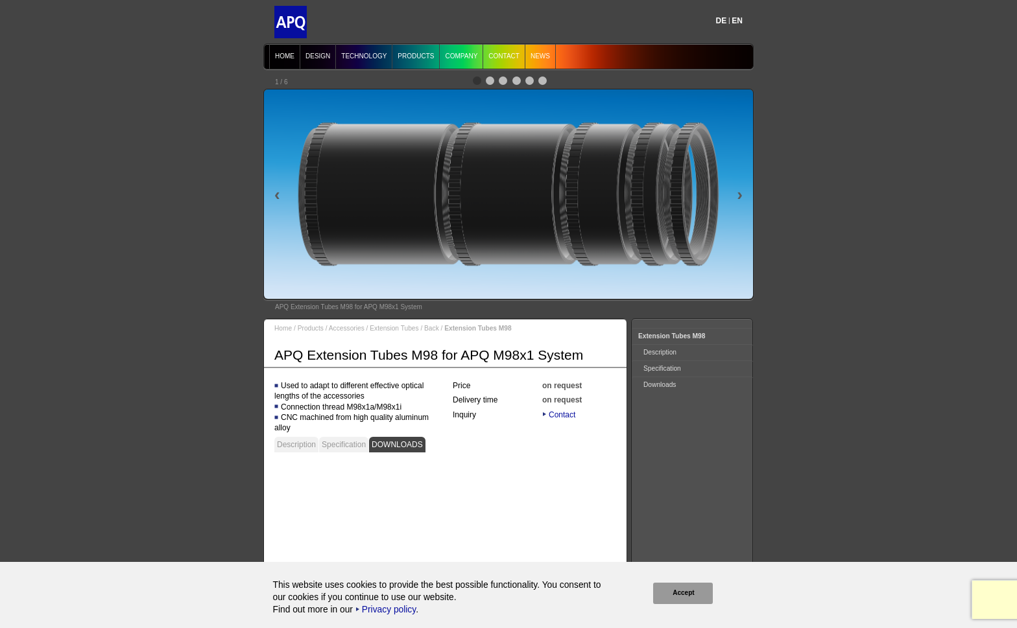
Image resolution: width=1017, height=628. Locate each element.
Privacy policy (389, 609)
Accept (683, 592)
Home (284, 56)
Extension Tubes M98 (671, 336)
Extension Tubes (394, 328)
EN (737, 20)
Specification (344, 444)
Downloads (397, 444)
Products (416, 56)
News (540, 56)
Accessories (347, 328)
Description (296, 444)
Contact (504, 56)
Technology (364, 56)
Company (461, 56)
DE (721, 20)
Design (317, 56)
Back (431, 328)
